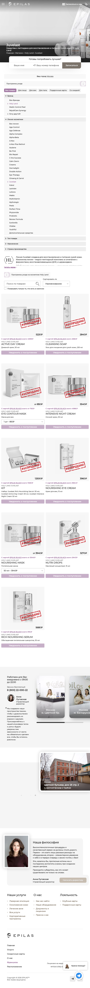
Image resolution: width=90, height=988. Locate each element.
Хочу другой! (15, 114)
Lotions (12, 192)
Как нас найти (42, 903)
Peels (11, 206)
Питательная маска (9, 566)
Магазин (19, 53)
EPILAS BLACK (16, 339)
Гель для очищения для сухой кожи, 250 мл (64, 347)
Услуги (10, 950)
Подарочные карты (58, 90)
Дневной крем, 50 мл (10, 347)
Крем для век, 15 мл (54, 491)
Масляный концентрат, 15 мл (58, 566)
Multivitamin (14, 199)
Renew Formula (16, 219)
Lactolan (12, 189)
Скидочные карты (16, 954)
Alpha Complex (15, 134)
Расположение (14, 967)
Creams (12, 165)
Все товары (10, 90)
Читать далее (10, 267)
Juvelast (12, 182)
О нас (10, 958)
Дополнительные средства (21, 233)
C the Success (15, 158)
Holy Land (29, 53)
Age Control (14, 127)
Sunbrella (13, 223)
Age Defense (14, 131)
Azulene (12, 148)
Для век (32, 90)
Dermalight (14, 168)
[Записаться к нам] (72, 4)
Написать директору (73, 881)
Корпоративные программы (17, 918)
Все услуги (14, 914)
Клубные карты (69, 903)
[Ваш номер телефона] (48, 65)
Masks (11, 195)
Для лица (22, 90)
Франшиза (12, 962)
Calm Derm (14, 161)
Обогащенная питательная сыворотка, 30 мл (20, 640)
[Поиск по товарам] (21, 284)
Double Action (15, 171)
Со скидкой (75, 90)
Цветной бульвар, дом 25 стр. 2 (62, 785)
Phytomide (14, 212)
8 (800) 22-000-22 (17, 690)
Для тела (43, 90)
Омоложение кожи (18, 906)
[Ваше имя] (21, 65)
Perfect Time (14, 209)
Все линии (14, 124)
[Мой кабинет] (86, 4)
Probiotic (13, 216)
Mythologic (14, 202)
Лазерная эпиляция (19, 902)
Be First (12, 151)
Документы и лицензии (42, 911)
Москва (50, 76)
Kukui (11, 185)
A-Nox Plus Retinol (17, 144)
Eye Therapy (14, 175)
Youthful (12, 229)
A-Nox (11, 141)
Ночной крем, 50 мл (54, 417)
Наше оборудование (46, 906)
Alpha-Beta (14, 137)
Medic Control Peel (17, 107)
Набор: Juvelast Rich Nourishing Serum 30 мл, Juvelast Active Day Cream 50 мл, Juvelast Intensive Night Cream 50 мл (22, 493)
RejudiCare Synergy (17, 110)
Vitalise (12, 226)
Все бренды (14, 100)
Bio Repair (13, 154)
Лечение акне (16, 910)
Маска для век (7, 417)
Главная (10, 53)
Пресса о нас (42, 916)
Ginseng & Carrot (16, 178)
